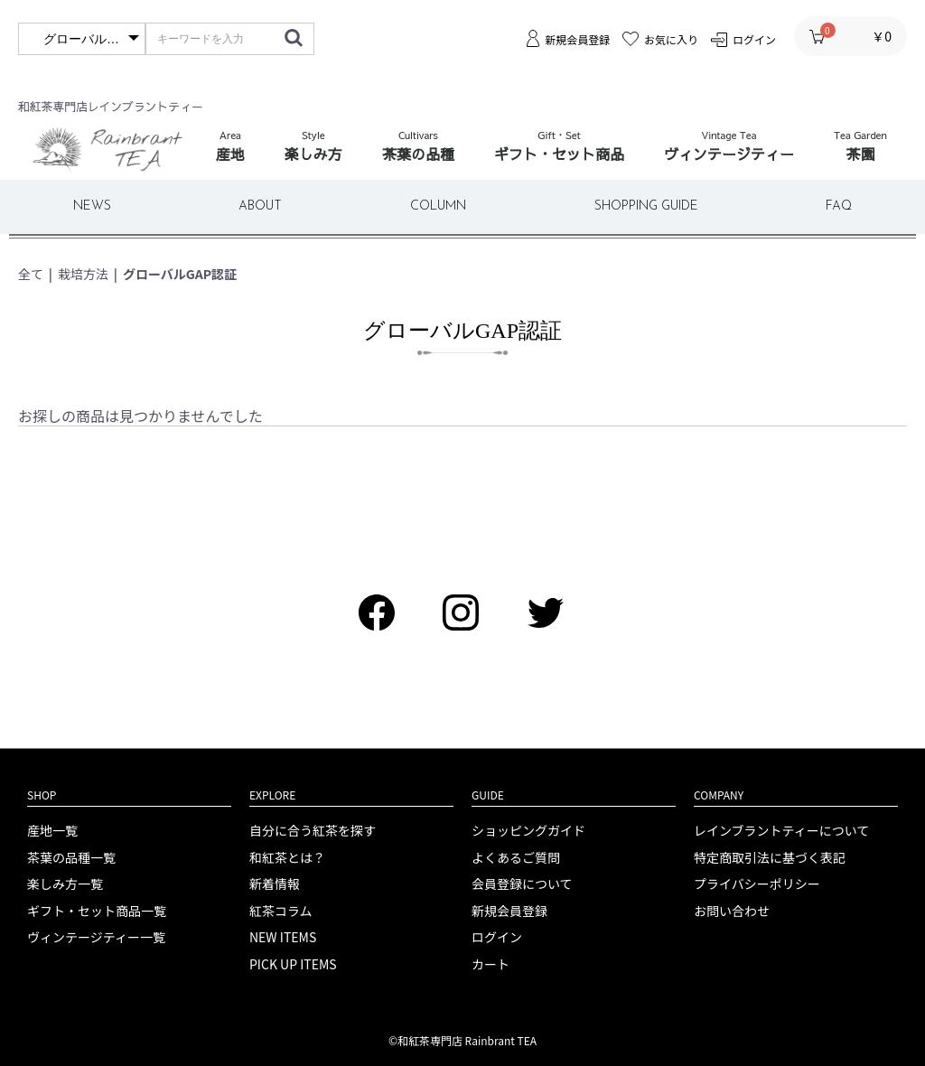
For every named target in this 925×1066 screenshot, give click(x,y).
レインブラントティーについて (781, 830)
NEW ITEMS (282, 937)
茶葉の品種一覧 (71, 857)
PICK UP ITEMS (293, 964)
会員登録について (522, 884)
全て (30, 274)
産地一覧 (52, 830)
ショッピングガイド (528, 830)
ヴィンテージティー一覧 (96, 937)
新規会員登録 (509, 911)
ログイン (497, 937)
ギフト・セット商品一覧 (96, 911)
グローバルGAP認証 (180, 274)
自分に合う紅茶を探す (312, 830)
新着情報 (274, 884)
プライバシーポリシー (757, 884)
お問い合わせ (732, 911)
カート (490, 964)
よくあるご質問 (516, 857)
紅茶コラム (281, 911)
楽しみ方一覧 (65, 884)
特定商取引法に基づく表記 (770, 857)
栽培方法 (83, 274)
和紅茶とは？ (287, 857)
